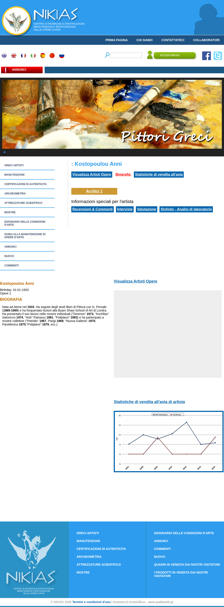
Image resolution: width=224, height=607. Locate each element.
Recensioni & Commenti (92, 209)
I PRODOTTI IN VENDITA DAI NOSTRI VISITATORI (181, 574)
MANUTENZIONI (14, 174)
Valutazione (146, 209)
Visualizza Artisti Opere (91, 174)
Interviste (125, 209)
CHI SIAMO (144, 40)
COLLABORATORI (206, 40)
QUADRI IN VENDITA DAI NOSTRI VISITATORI (187, 564)
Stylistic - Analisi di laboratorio (186, 209)
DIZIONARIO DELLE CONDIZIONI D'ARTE (24, 223)
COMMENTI (11, 265)
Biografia (123, 174)
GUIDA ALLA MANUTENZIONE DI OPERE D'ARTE (25, 236)
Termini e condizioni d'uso (91, 602)
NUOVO (9, 256)
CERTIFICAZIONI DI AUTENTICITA (25, 184)
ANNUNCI (10, 246)
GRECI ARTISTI (14, 165)
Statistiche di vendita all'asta (159, 174)
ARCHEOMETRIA (15, 193)
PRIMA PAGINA (116, 40)
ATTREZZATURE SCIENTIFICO (23, 203)
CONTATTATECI (172, 40)
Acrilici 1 (94, 191)
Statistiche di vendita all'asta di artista (149, 402)
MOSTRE (10, 212)
